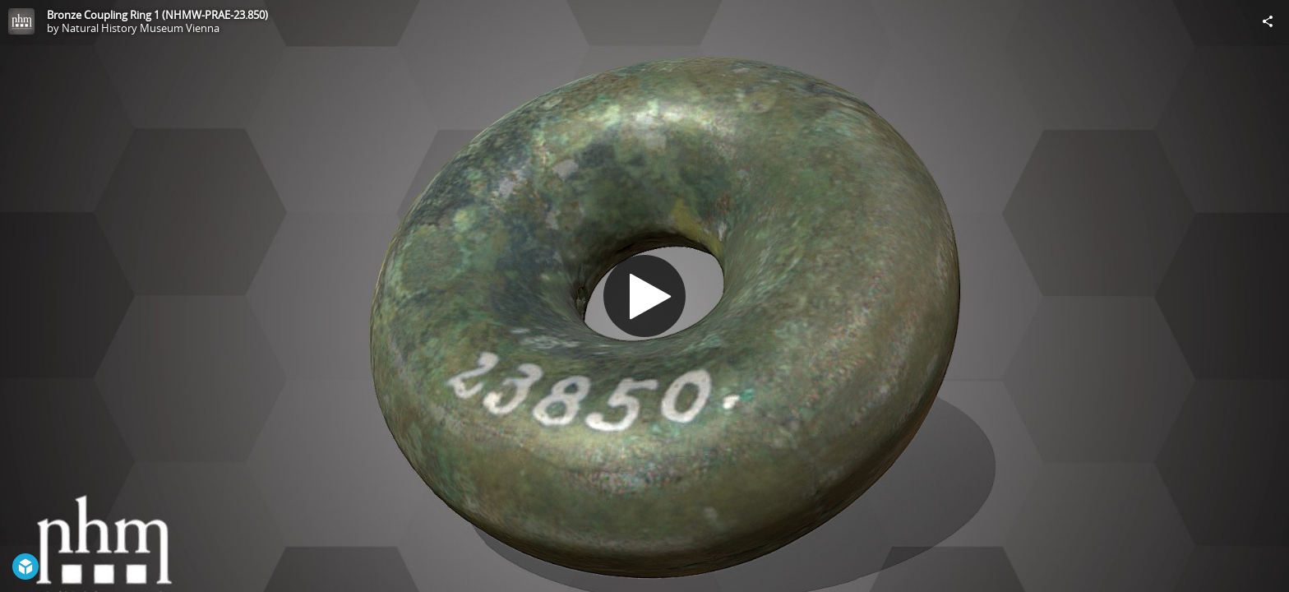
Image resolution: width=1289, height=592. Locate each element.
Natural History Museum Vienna (140, 28)
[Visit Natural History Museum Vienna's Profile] (21, 21)
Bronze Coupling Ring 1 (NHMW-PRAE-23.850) (157, 14)
